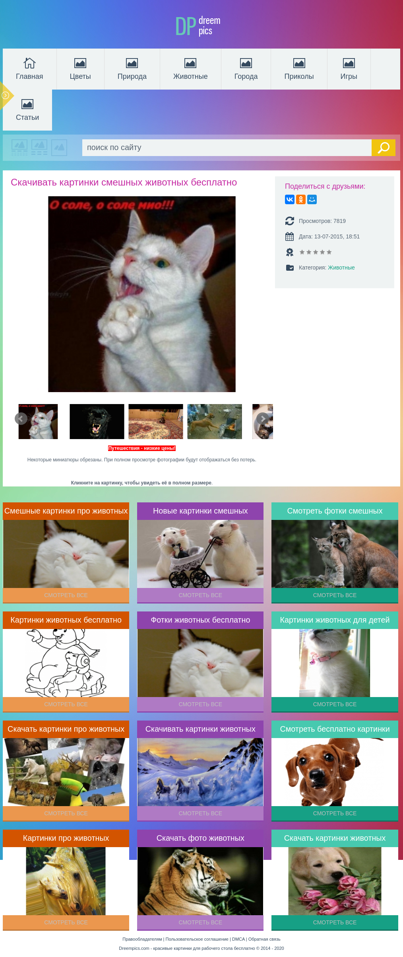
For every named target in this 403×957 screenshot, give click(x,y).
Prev (21, 418)
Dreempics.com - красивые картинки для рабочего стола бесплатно (187, 948)
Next (262, 418)
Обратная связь (264, 939)
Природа (132, 68)
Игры (349, 68)
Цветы (80, 68)
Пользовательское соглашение (197, 939)
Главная (29, 68)
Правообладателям (142, 939)
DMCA (238, 939)
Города (246, 68)
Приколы (299, 68)
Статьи (27, 109)
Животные (190, 68)
